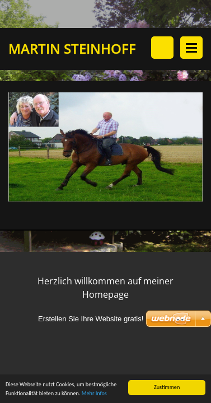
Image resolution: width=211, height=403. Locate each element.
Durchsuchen (162, 47)
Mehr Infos (94, 393)
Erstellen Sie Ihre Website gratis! (90, 319)
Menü (191, 47)
